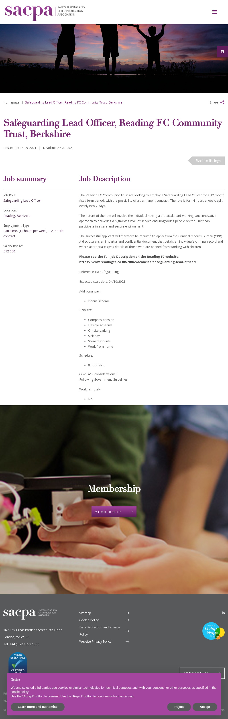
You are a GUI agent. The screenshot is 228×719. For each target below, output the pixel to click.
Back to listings (208, 160)
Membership (108, 512)
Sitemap (85, 613)
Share (214, 102)
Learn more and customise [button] (37, 707)
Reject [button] (179, 707)
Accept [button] (205, 707)
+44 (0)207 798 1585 (24, 644)
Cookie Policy (89, 620)
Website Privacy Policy (95, 641)
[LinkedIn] (223, 613)
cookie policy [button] (19, 692)
